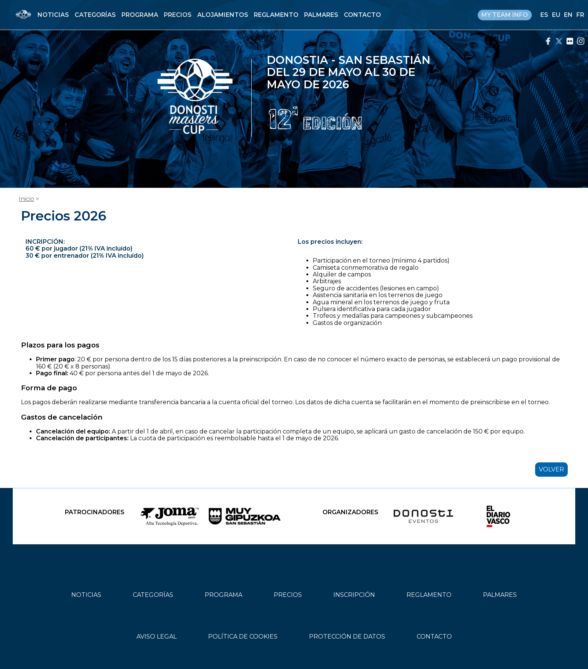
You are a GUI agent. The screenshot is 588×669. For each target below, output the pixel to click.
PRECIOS (178, 14)
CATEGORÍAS (95, 14)
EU (556, 14)
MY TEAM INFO (505, 14)
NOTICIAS (53, 14)
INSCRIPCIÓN (354, 594)
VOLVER (551, 469)
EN (568, 14)
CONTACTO (362, 14)
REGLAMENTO (276, 14)
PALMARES (321, 14)
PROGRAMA (140, 14)
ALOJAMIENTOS (222, 14)
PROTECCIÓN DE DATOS (347, 636)
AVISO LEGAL (156, 636)
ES (544, 14)
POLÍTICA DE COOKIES (243, 636)
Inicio (26, 198)
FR (580, 14)
